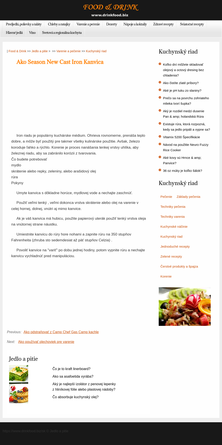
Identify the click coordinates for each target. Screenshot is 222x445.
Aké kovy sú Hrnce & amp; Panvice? (182, 160)
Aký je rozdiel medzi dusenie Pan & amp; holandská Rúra (183, 113)
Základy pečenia (188, 196)
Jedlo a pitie (39, 51)
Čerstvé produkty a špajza (179, 266)
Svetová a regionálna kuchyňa (62, 32)
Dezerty (111, 24)
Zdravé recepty (163, 24)
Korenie (166, 276)
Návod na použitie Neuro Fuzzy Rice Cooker (185, 147)
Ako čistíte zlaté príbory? (181, 83)
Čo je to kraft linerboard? (71, 369)
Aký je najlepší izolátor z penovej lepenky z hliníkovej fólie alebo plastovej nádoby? (84, 386)
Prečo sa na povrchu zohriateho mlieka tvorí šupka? (186, 100)
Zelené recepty (171, 256)
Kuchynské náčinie (174, 226)
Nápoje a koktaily (135, 24)
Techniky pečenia (172, 206)
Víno (32, 32)
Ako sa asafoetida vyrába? (72, 376)
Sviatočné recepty (192, 24)
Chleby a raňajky (59, 24)
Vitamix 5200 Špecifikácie (181, 137)
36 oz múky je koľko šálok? (182, 170)
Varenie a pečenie (88, 24)
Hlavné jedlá (14, 32)
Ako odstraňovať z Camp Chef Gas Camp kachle (61, 332)
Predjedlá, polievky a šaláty (23, 24)
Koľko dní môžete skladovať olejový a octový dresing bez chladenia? (183, 70)
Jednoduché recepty (175, 246)
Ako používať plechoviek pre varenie (46, 342)
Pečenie (166, 196)
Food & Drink (17, 51)
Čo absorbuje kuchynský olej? (75, 397)
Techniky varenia (172, 216)
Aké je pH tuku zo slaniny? (182, 90)
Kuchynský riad (96, 51)
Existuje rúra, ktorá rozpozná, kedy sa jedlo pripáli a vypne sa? (186, 126)
